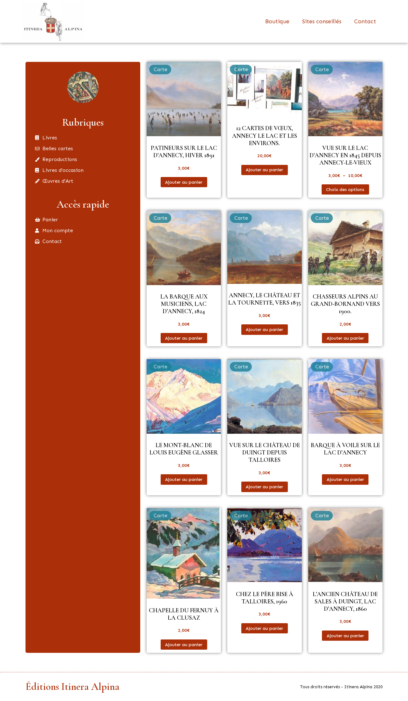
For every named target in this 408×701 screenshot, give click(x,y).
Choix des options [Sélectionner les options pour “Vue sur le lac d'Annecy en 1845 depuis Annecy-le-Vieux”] (345, 189)
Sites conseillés (321, 21)
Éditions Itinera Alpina (73, 686)
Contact (365, 21)
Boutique (277, 21)
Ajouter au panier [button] (183, 182)
